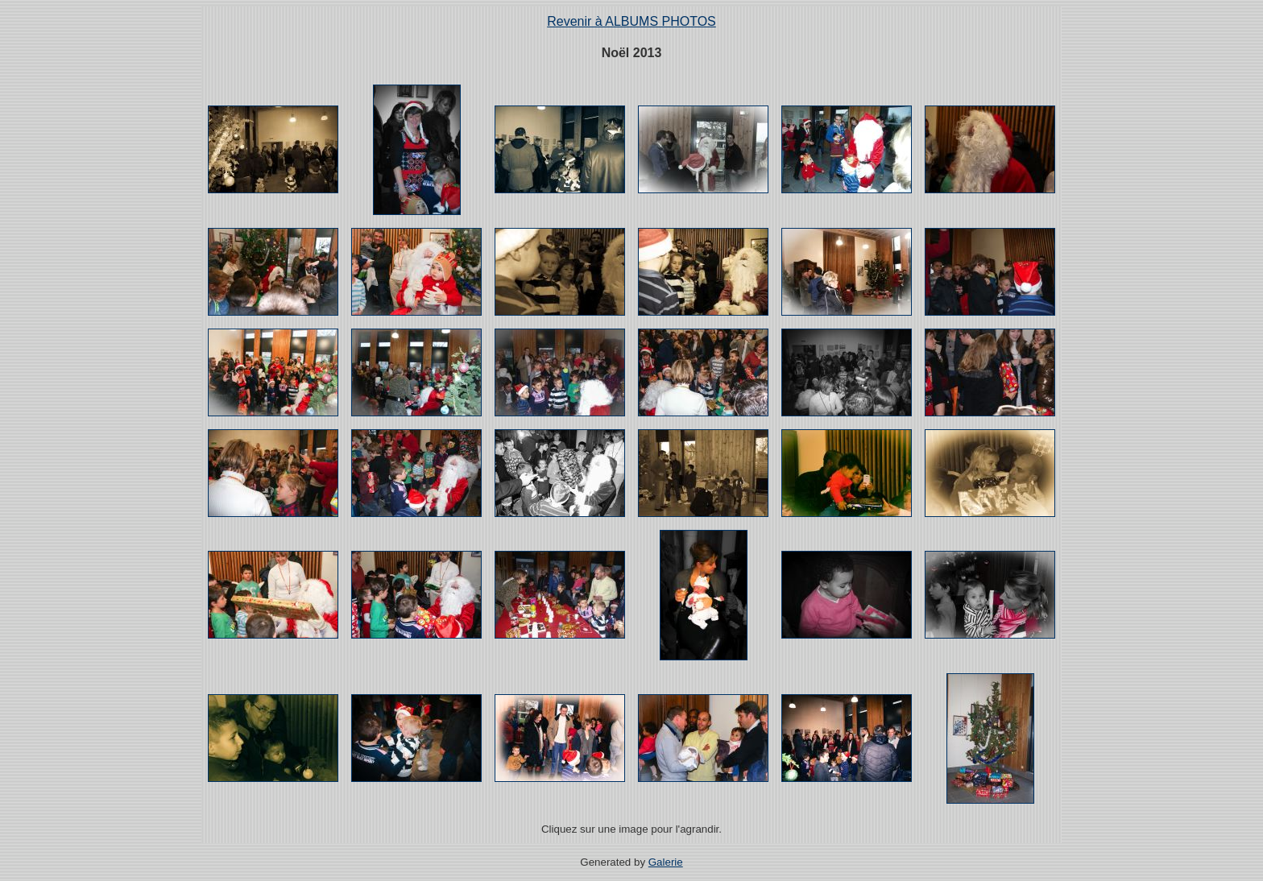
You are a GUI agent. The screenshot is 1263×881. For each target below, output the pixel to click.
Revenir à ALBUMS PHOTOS (631, 21)
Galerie (665, 862)
